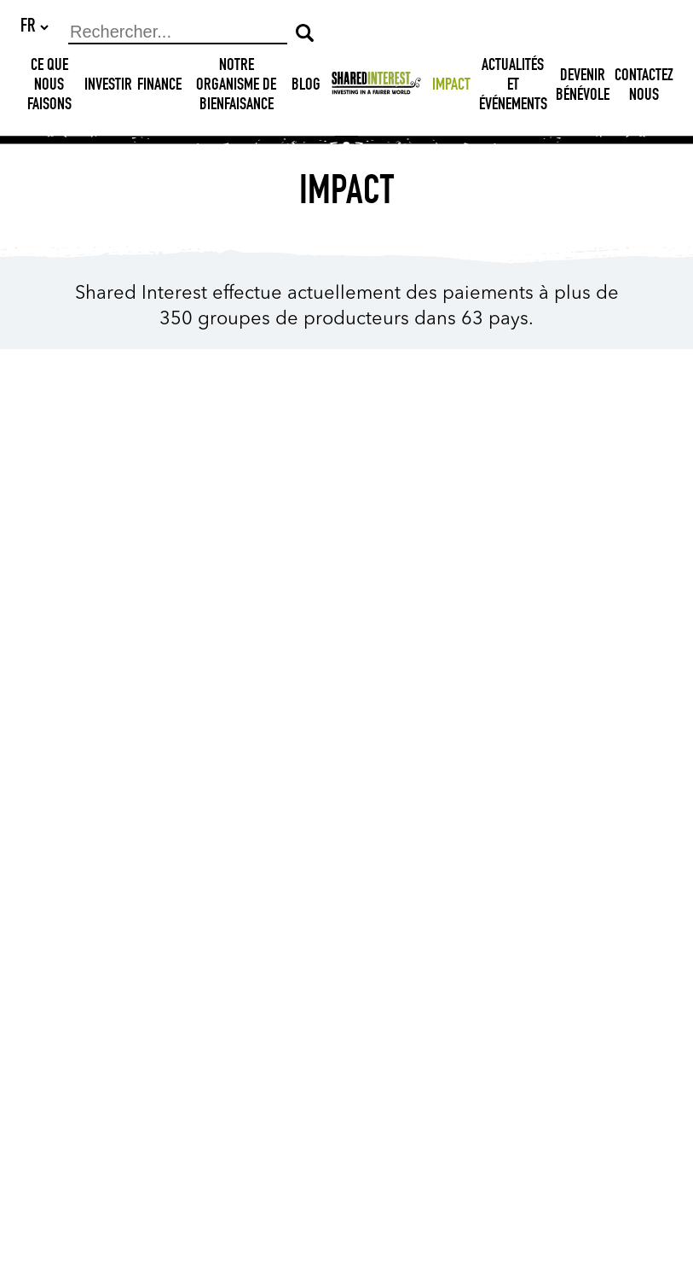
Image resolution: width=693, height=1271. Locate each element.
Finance (159, 87)
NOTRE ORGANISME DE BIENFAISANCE (236, 87)
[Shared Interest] (376, 87)
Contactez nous (644, 87)
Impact (451, 87)
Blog (306, 87)
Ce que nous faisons (49, 87)
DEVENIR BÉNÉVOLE (582, 87)
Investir (108, 87)
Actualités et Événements (513, 87)
